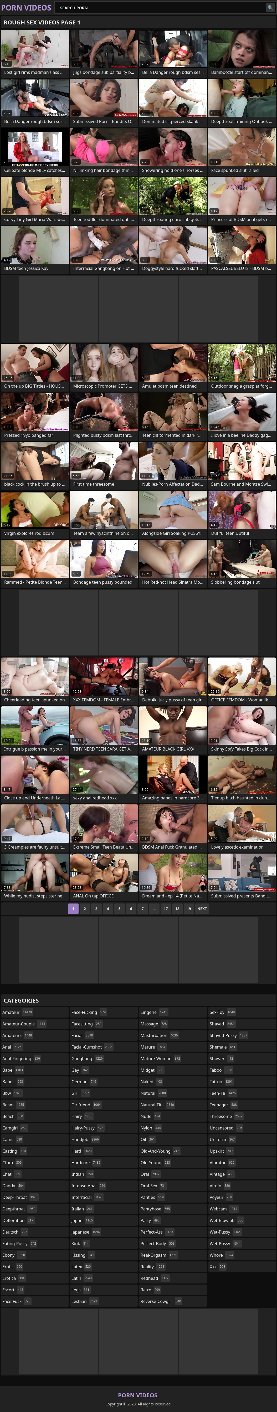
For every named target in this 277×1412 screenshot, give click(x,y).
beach (13, 1116)
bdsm (13, 1105)
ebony (14, 1255)
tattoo (222, 1082)
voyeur (221, 1197)
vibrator (223, 1163)
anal (12, 1047)
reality (153, 1267)
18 (177, 908)
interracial (87, 1197)
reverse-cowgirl (161, 1301)
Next (202, 908)
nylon (151, 1128)
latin (82, 1278)
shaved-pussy (229, 1035)
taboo (221, 1070)
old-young (156, 1163)
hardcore (86, 1163)
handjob (85, 1139)
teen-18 (223, 1093)
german (84, 1082)
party (151, 1220)
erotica (14, 1278)
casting (14, 1151)
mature (154, 1047)
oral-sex (154, 1186)
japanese (86, 1232)
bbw (12, 1093)
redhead (155, 1278)
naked (152, 1082)
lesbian (85, 1301)
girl (80, 1093)
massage (154, 1024)
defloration (18, 1220)
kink (80, 1243)
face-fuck (17, 1301)
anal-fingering (21, 1058)
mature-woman (161, 1058)
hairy (82, 1116)
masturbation (160, 1035)
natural (154, 1093)
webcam (224, 1209)
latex (81, 1267)
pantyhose (156, 1209)
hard (82, 1151)
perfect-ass (158, 1232)
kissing (83, 1255)
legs (81, 1290)
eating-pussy (19, 1243)
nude (151, 1116)
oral (151, 1174)
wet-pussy (226, 1232)
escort (13, 1290)
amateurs (17, 1035)
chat (12, 1174)
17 (166, 908)
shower (222, 1058)
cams (12, 1139)
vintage (222, 1174)
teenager (224, 1105)
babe (13, 1070)
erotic (12, 1267)
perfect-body (158, 1243)
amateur (17, 1012)
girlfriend (86, 1105)
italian (82, 1209)
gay (80, 1070)
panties (153, 1197)
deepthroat (19, 1209)
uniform (223, 1139)
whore (222, 1255)
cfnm (12, 1163)
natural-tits (158, 1105)
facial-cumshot (92, 1047)
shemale (223, 1047)
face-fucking (89, 1012)
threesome (227, 1116)
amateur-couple (24, 1024)
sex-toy (223, 1012)
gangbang (87, 1058)
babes (13, 1082)
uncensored (226, 1128)
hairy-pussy (88, 1128)
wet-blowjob (227, 1220)
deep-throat (20, 1197)
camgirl (15, 1128)
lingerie (154, 1012)
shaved (223, 1024)
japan (82, 1220)
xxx (218, 1267)
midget (153, 1070)
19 (189, 908)
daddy (13, 1186)
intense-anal (88, 1186)
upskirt (222, 1151)
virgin (220, 1186)
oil (148, 1139)
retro (151, 1290)
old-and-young (161, 1151)
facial (82, 1035)
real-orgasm (159, 1255)
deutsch (15, 1232)
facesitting (87, 1024)
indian (82, 1174)
